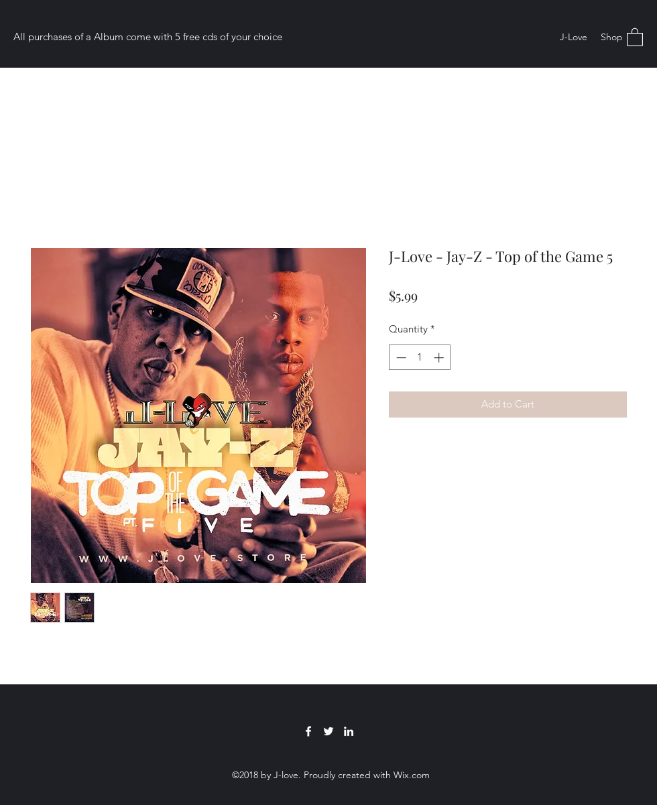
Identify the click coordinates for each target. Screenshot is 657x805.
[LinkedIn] (348, 731)
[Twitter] (328, 731)
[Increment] (440, 357)
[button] (635, 36)
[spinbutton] (420, 357)
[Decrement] (400, 357)
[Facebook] (308, 731)
